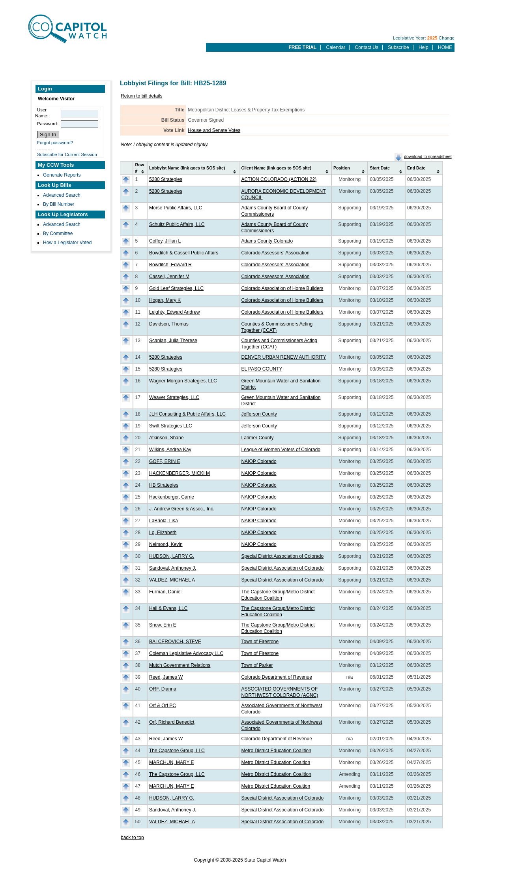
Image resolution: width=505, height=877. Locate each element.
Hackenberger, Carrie (171, 497)
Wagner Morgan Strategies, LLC (183, 381)
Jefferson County (259, 414)
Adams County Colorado (267, 241)
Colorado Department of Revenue (276, 677)
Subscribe (398, 47)
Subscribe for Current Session (67, 154)
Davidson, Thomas (169, 324)
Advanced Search (61, 195)
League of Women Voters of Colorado (280, 449)
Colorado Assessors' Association (275, 253)
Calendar (336, 47)
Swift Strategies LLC (170, 426)
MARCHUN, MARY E (171, 762)
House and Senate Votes (214, 130)
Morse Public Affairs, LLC (175, 208)
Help (423, 47)
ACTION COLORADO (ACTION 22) (278, 179)
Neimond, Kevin (166, 544)
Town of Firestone (260, 641)
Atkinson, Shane (166, 437)
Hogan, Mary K (165, 300)
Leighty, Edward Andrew (174, 312)
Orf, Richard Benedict (172, 722)
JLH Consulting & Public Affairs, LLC (187, 414)
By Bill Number (58, 204)
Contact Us (366, 47)
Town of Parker (257, 665)
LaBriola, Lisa (163, 520)
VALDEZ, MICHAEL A (172, 580)
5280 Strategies (165, 179)
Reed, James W (166, 677)
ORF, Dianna (162, 689)
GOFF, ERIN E (164, 461)
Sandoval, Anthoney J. (172, 568)
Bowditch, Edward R (170, 264)
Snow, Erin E (162, 625)
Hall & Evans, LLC (168, 608)
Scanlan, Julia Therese (173, 340)
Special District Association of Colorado (282, 556)
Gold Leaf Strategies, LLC (176, 288)
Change (446, 38)
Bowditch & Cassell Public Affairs (183, 253)
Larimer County (257, 437)
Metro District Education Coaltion (275, 762)
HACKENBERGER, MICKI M (179, 473)
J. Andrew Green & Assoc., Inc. (181, 509)
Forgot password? (55, 142)
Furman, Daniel (165, 592)
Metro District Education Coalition (276, 750)
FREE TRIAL (302, 47)
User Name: (42, 112)
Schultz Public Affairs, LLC (177, 224)
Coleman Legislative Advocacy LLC (186, 653)
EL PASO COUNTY (261, 369)
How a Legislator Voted (67, 242)
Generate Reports (61, 175)
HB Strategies (163, 485)
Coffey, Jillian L (165, 241)
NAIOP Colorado (258, 461)
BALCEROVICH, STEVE (175, 641)
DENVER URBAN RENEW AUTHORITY (283, 357)
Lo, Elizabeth (162, 532)
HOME (445, 47)
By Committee (58, 233)
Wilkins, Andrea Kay (170, 449)
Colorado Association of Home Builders (282, 288)
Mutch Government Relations (179, 665)
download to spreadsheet (428, 156)
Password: (47, 123)
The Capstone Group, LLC (177, 750)
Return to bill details (141, 96)
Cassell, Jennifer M (169, 276)
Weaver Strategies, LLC (174, 397)
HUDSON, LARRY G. (171, 556)
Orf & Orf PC (162, 705)
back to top (132, 837)
